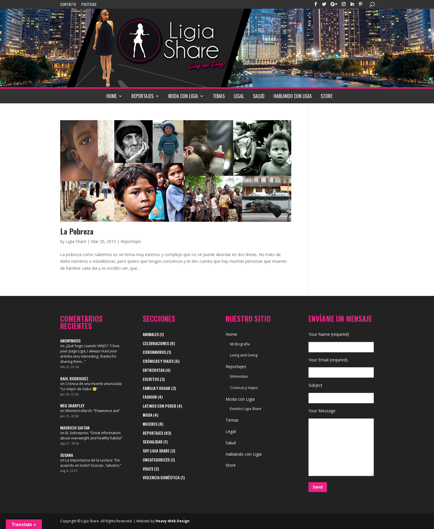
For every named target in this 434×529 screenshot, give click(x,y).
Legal (239, 96)
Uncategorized (156, 460)
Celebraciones (156, 343)
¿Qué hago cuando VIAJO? (86, 345)
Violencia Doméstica (161, 477)
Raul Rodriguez (74, 378)
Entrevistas (154, 370)
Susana (66, 455)
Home (111, 96)
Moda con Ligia (183, 96)
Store (326, 96)
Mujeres (150, 424)
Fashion (150, 397)
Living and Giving (244, 355)
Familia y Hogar (156, 388)
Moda (147, 415)
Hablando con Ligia (293, 96)
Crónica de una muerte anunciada (93, 383)
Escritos (151, 379)
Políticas (89, 5)
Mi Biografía (240, 344)
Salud (259, 96)
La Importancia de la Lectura (88, 460)
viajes (148, 469)
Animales (151, 334)
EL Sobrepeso (76, 432)
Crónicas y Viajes (158, 361)
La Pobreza (76, 231)
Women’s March (78, 410)
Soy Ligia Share (156, 451)
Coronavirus (154, 352)
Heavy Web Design (173, 521)
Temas (219, 96)
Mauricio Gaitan (75, 428)
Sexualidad (152, 442)
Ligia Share (76, 241)
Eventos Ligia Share (245, 408)
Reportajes (142, 96)
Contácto (68, 5)
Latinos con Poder (159, 406)
